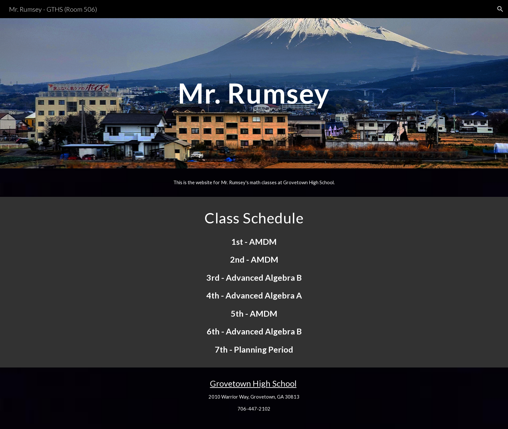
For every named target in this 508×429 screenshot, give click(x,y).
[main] (254, 93)
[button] (500, 9)
